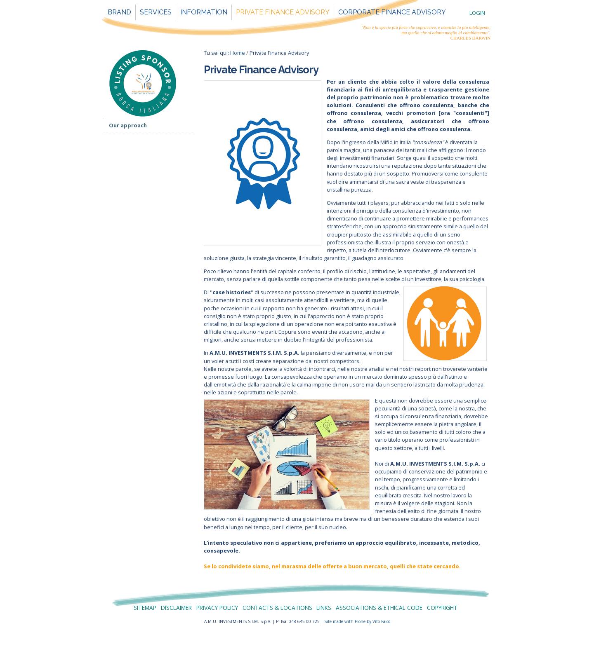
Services (156, 12)
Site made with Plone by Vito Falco (357, 621)
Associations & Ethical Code (379, 608)
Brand (119, 12)
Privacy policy (217, 608)
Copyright (442, 608)
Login (477, 12)
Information (203, 12)
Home (237, 52)
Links (323, 608)
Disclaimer (176, 608)
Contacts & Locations (277, 608)
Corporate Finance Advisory (392, 12)
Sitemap (145, 608)
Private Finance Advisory (283, 12)
